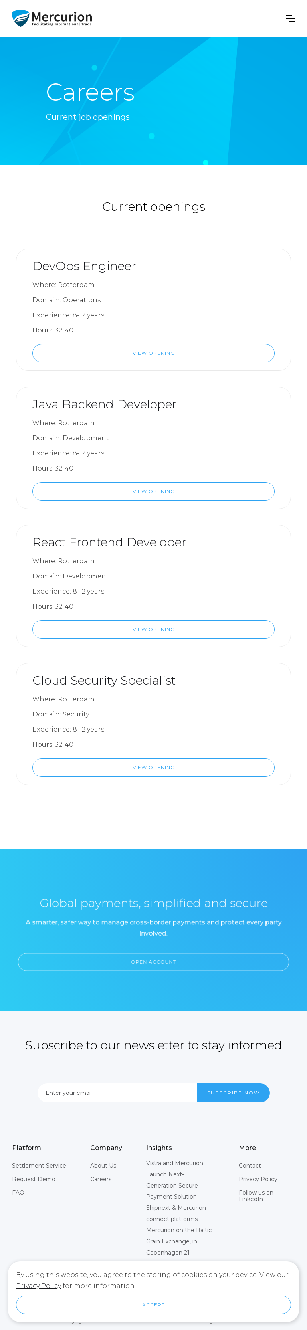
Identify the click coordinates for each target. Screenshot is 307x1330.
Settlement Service (39, 1165)
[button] (290, 18)
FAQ (18, 1192)
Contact (250, 1165)
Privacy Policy (258, 1179)
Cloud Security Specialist (104, 680)
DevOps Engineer (84, 266)
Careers (100, 1179)
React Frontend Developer (109, 542)
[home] (52, 18)
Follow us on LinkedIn (256, 1195)
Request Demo (33, 1179)
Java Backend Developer (104, 404)
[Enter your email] (117, 1092)
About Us (103, 1165)
